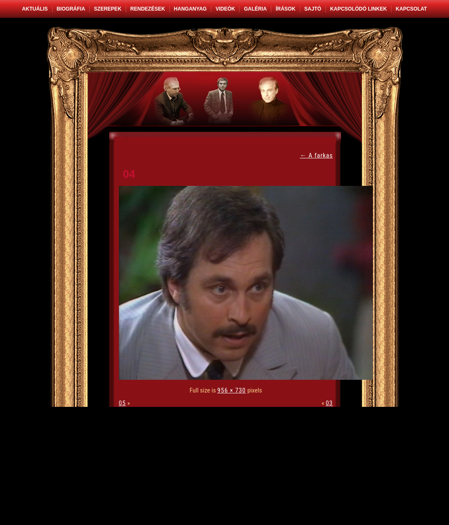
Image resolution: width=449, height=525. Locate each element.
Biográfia (71, 9)
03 (329, 403)
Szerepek (107, 9)
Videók (225, 9)
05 (122, 403)
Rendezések (147, 9)
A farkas (316, 155)
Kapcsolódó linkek (358, 9)
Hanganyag (190, 9)
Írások (285, 9)
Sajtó (312, 9)
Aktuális (35, 9)
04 (129, 174)
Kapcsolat (411, 9)
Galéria (255, 9)
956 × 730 (232, 390)
